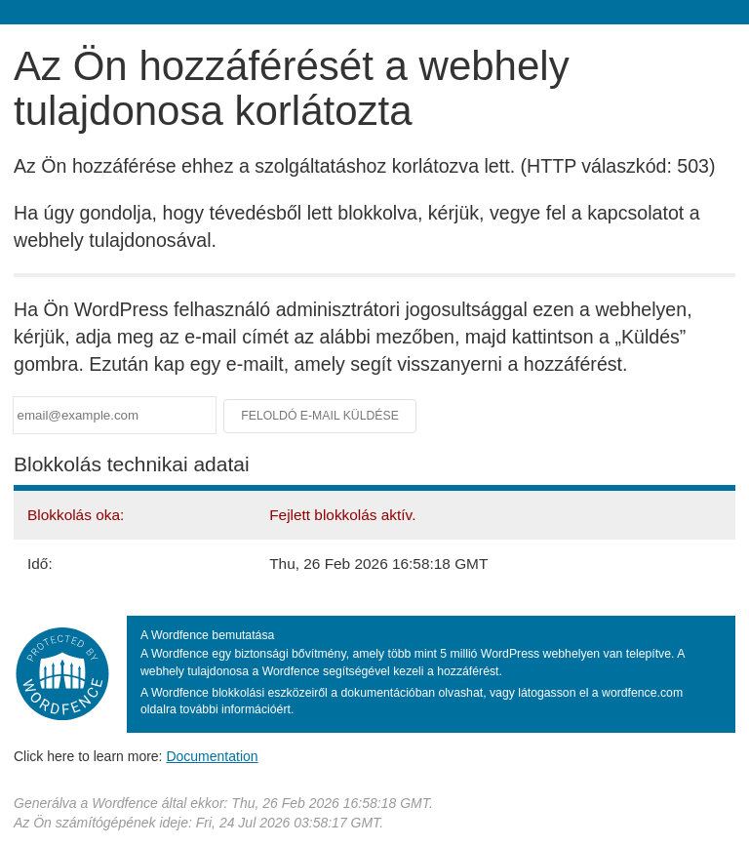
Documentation (211, 756)
